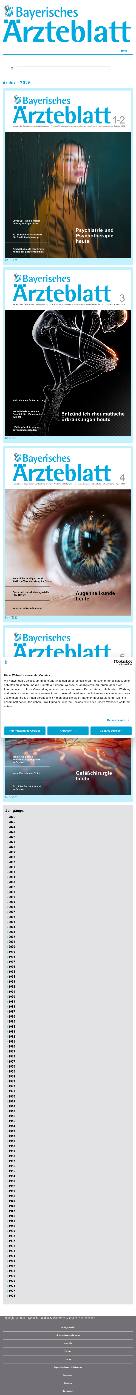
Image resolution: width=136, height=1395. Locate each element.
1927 (12, 1291)
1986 (12, 1016)
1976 (12, 1066)
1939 (12, 1231)
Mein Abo (68, 1343)
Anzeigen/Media (68, 1327)
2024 (12, 827)
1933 (12, 1261)
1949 (12, 1201)
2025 (12, 822)
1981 (12, 1041)
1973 (12, 1081)
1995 (12, 971)
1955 (12, 1171)
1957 (12, 1161)
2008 (12, 907)
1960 (12, 1146)
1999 (12, 952)
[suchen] (63, 68)
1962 (12, 1136)
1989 (12, 1001)
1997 (12, 962)
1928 (12, 1286)
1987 (12, 1011)
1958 (12, 1156)
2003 (12, 932)
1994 (12, 976)
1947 (12, 1211)
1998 (12, 957)
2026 (12, 817)
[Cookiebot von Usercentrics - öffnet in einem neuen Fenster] (116, 662)
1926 (12, 1296)
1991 (12, 991)
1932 (12, 1266)
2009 (12, 902)
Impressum (68, 1375)
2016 (12, 867)
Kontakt (68, 1351)
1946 (12, 1216)
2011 (12, 892)
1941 (12, 1221)
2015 (12, 872)
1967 (12, 1111)
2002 (12, 937)
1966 (12, 1116)
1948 (12, 1206)
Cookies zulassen (111, 730)
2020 (12, 847)
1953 (12, 1181)
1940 (12, 1226)
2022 (12, 837)
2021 (12, 842)
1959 (12, 1151)
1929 (12, 1281)
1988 (12, 1006)
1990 (12, 996)
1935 (12, 1251)
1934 (12, 1256)
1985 (12, 1021)
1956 (12, 1166)
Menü (124, 51)
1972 (12, 1086)
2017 (12, 862)
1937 (12, 1241)
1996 (12, 967)
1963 (12, 1131)
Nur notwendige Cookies (25, 730)
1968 (12, 1106)
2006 (12, 917)
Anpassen (68, 730)
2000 (12, 946)
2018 (12, 857)
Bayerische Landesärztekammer (68, 1367)
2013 (12, 882)
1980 (12, 1046)
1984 (12, 1026)
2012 (12, 887)
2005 (12, 922)
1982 (12, 1036)
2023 (12, 832)
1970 (12, 1096)
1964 (12, 1126)
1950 (12, 1196)
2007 (12, 912)
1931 (12, 1271)
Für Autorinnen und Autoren (68, 1335)
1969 (12, 1101)
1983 (12, 1031)
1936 (12, 1246)
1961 (12, 1141)
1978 (12, 1056)
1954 (12, 1176)
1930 (12, 1276)
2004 (12, 927)
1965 (12, 1121)
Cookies (68, 1383)
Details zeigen (116, 720)
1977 (12, 1061)
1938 (12, 1236)
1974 (12, 1076)
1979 (12, 1051)
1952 (12, 1186)
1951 (12, 1191)
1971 (12, 1091)
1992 (12, 986)
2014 (12, 877)
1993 (12, 981)
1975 (12, 1071)
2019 (12, 852)
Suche (68, 1359)
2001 (12, 942)
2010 (12, 897)
